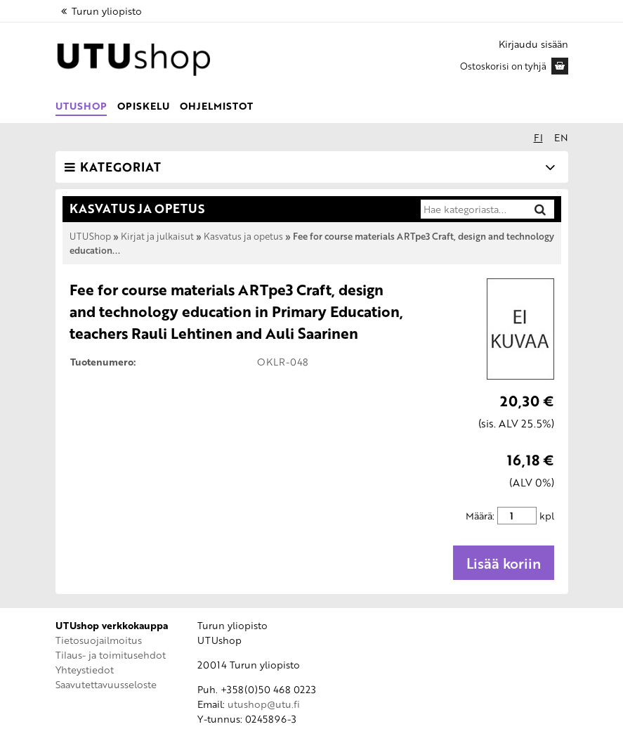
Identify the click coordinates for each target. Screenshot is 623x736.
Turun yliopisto (100, 11)
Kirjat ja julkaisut (157, 236)
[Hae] (540, 209)
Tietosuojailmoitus (98, 640)
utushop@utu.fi (264, 704)
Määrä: (480, 515)
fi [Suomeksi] (538, 137)
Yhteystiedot (84, 669)
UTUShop (81, 105)
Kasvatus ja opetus (243, 236)
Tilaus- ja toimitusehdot (110, 654)
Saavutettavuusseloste (106, 684)
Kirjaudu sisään (533, 44)
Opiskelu (143, 105)
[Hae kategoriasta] (473, 209)
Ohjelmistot (216, 105)
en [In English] (561, 137)
